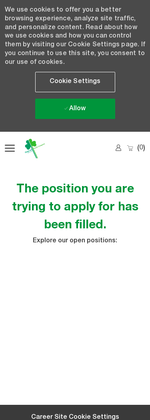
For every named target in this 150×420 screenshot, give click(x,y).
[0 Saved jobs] (135, 148)
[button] (75, 82)
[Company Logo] (45, 148)
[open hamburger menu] (10, 149)
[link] (118, 148)
